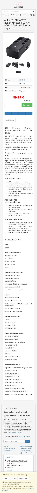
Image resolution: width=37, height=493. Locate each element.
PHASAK (22, 80)
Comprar (27, 105)
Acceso (14, 15)
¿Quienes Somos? (25, 453)
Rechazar (13, 478)
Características (9, 120)
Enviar (27, 441)
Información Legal (26, 447)
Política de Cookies (26, 449)
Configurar (6, 478)
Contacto (24, 15)
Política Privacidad (9, 449)
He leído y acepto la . (18, 436)
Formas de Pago (25, 451)
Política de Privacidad (16, 432)
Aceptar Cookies (23, 478)
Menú (5, 15)
